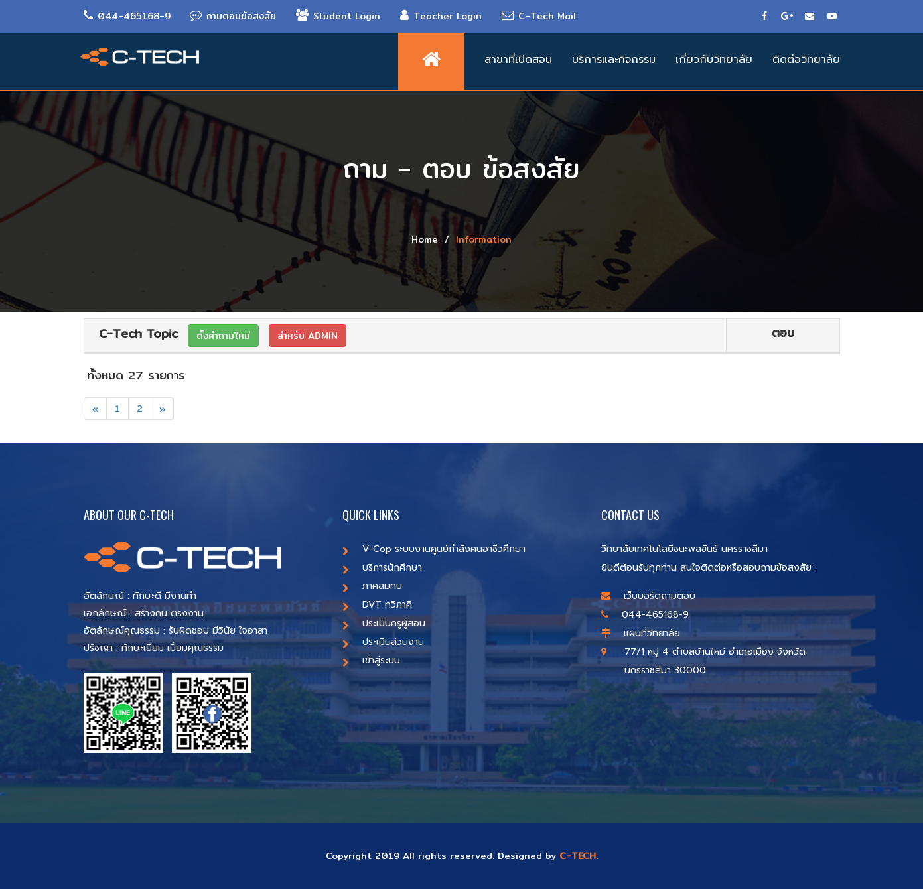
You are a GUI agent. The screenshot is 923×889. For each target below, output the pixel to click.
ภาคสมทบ (372, 586)
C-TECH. (578, 856)
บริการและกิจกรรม (614, 60)
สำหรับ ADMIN (307, 335)
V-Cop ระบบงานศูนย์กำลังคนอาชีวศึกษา (434, 549)
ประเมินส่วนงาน (383, 642)
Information (484, 239)
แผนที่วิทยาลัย (640, 633)
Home (424, 239)
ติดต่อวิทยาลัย (806, 60)
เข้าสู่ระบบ (371, 660)
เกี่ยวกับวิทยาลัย (713, 60)
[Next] (162, 408)
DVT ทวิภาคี (377, 605)
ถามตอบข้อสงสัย (233, 16)
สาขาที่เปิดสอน (518, 60)
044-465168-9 (127, 16)
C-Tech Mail (539, 16)
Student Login (339, 16)
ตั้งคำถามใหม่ (223, 335)
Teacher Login (441, 16)
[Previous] (95, 408)
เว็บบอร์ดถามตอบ (648, 596)
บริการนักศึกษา (382, 568)
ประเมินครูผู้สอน (383, 623)
